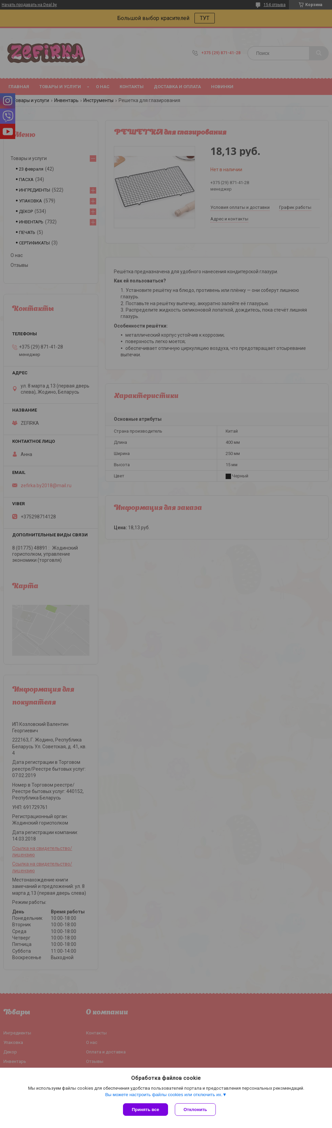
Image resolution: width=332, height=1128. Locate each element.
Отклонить (195, 1109)
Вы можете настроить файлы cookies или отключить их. (163, 1094)
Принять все (145, 1109)
